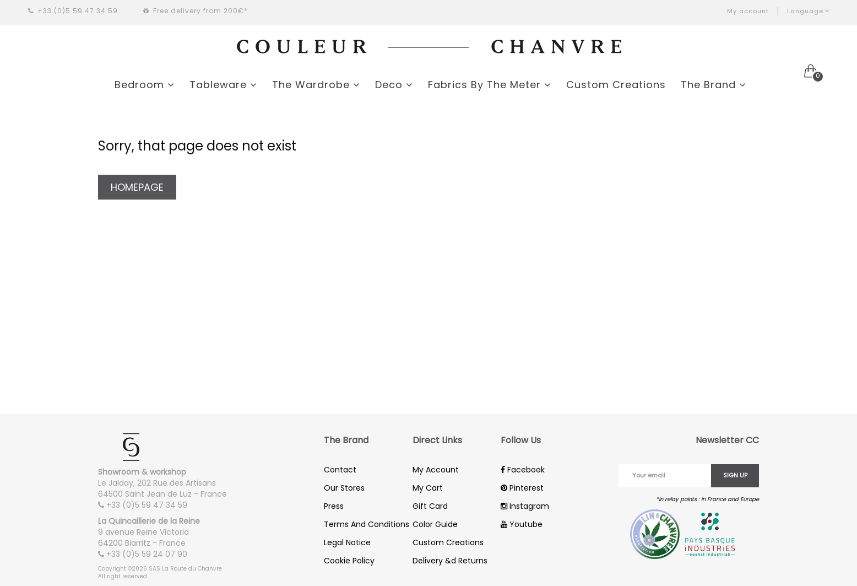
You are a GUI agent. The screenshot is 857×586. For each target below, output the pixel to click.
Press (334, 506)
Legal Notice (347, 542)
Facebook (523, 469)
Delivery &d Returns (450, 560)
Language (808, 11)
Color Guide (435, 524)
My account (748, 11)
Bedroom (145, 85)
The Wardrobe (316, 85)
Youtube (522, 524)
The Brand (713, 85)
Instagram (525, 506)
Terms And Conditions (366, 524)
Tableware (223, 85)
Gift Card (430, 506)
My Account (436, 469)
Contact (340, 469)
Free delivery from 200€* (195, 10)
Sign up (735, 475)
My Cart (428, 487)
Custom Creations (616, 85)
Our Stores (344, 487)
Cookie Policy (349, 560)
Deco (394, 85)
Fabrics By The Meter (489, 85)
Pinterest (522, 487)
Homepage (137, 188)
